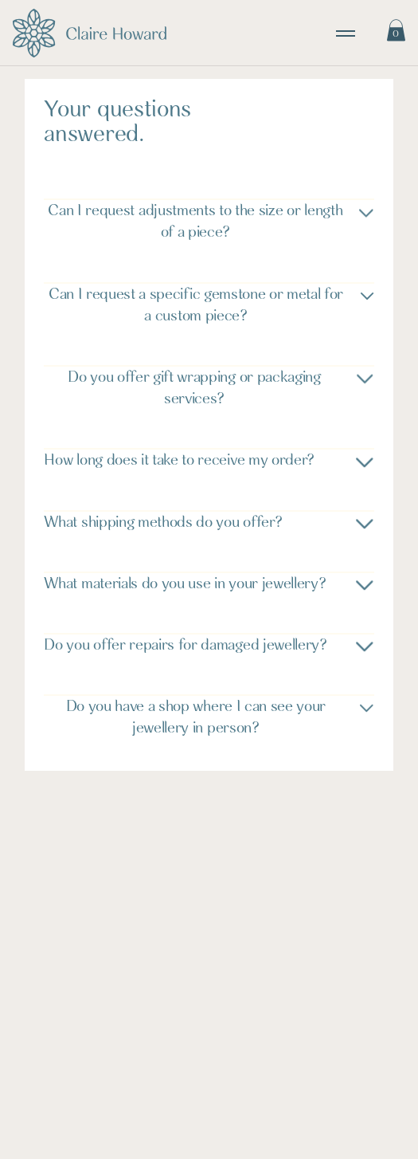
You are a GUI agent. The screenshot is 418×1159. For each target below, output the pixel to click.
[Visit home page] (89, 33)
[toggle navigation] (345, 33)
